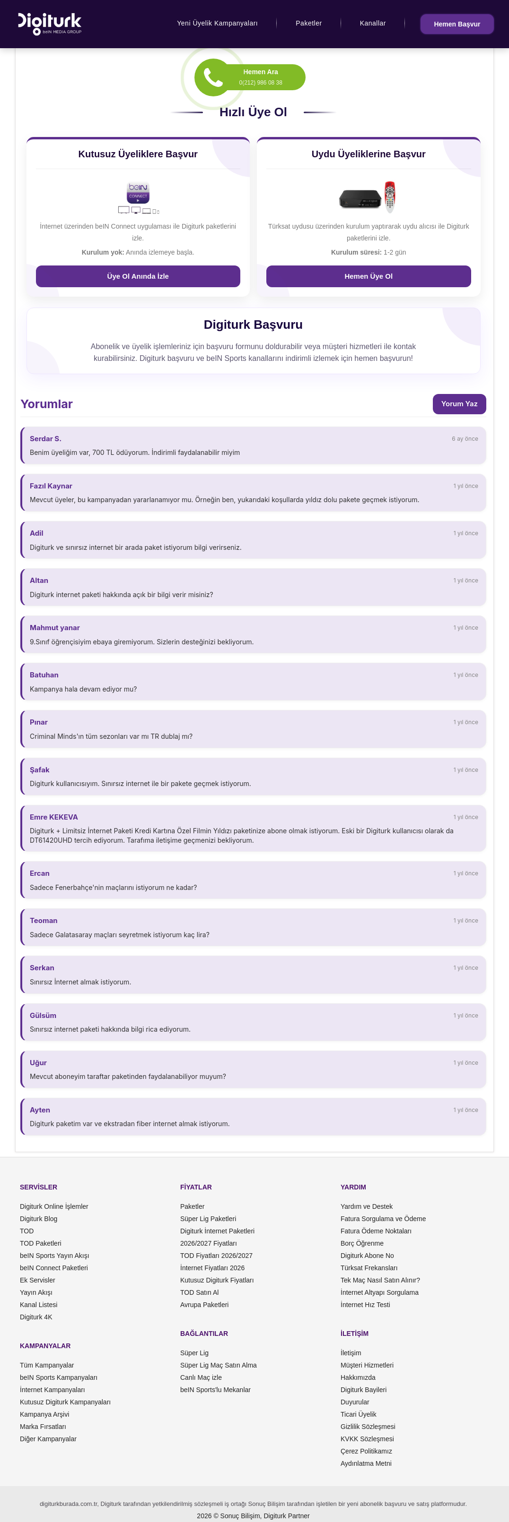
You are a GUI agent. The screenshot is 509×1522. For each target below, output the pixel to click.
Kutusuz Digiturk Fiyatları (217, 1280)
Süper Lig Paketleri (208, 1219)
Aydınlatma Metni (366, 1463)
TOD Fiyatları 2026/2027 (216, 1255)
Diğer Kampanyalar (48, 1439)
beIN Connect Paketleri (54, 1268)
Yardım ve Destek (367, 1206)
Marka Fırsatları (43, 1426)
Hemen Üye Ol (368, 276)
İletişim (351, 1353)
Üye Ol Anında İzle (138, 276)
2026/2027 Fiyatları (208, 1243)
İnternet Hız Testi (365, 1304)
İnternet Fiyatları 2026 (212, 1268)
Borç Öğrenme (362, 1243)
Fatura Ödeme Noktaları (376, 1231)
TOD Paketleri (40, 1243)
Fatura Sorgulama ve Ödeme (383, 1219)
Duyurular (355, 1402)
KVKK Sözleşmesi (367, 1439)
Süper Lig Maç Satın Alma (218, 1365)
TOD (27, 1231)
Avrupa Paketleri (204, 1304)
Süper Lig (194, 1353)
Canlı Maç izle (201, 1377)
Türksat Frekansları (369, 1268)
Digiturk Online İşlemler (54, 1206)
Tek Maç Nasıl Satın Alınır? (380, 1280)
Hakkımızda (358, 1377)
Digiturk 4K (36, 1317)
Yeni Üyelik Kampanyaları (217, 23)
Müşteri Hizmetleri (367, 1365)
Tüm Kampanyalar (47, 1365)
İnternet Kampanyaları (52, 1390)
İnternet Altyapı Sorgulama (380, 1292)
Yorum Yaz (459, 403)
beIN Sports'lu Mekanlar (215, 1390)
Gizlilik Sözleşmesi (368, 1426)
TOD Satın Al (199, 1292)
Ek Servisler (37, 1280)
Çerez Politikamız (366, 1451)
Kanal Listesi (38, 1304)
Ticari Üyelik (359, 1414)
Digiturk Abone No (367, 1255)
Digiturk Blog (38, 1219)
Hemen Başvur (457, 24)
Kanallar (373, 23)
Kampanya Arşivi (44, 1414)
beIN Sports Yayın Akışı (54, 1255)
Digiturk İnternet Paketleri (217, 1231)
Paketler (309, 23)
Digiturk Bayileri (363, 1390)
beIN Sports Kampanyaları (58, 1377)
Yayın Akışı (36, 1292)
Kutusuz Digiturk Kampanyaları (65, 1402)
